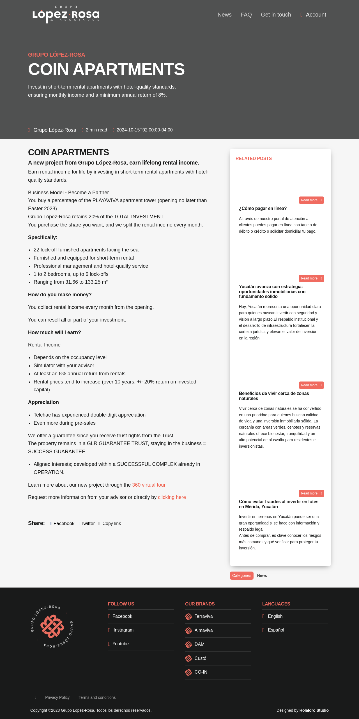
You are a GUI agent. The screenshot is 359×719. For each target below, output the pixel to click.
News (225, 14)
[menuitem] (313, 14)
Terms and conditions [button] (97, 697)
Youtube (118, 643)
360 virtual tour (148, 485)
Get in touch (276, 14)
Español (273, 630)
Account (313, 14)
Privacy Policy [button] (57, 697)
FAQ (246, 14)
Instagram (121, 630)
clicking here (172, 497)
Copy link (109, 523)
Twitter (86, 523)
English (272, 616)
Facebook (62, 523)
